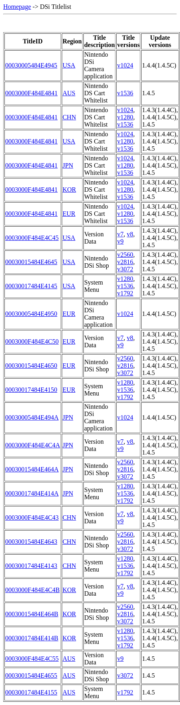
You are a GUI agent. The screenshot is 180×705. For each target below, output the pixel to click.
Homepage (17, 6)
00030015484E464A (32, 469)
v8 (130, 234)
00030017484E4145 (31, 286)
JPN (68, 165)
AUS (69, 93)
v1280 (125, 117)
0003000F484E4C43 (32, 517)
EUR (69, 213)
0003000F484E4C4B (32, 589)
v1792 (125, 293)
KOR (69, 189)
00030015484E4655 (31, 675)
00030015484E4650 (31, 365)
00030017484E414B (31, 638)
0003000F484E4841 (31, 93)
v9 (120, 241)
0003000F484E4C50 (32, 341)
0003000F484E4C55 (32, 658)
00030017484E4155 (31, 692)
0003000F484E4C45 (32, 237)
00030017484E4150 (31, 389)
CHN (69, 117)
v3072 (125, 269)
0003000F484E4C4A (32, 445)
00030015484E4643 (31, 541)
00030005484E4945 (31, 65)
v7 (120, 234)
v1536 (125, 93)
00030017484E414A (32, 493)
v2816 (125, 261)
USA (69, 65)
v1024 (125, 65)
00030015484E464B (31, 614)
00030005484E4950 (31, 313)
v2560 (125, 254)
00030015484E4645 (31, 261)
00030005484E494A (32, 417)
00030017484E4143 (31, 565)
